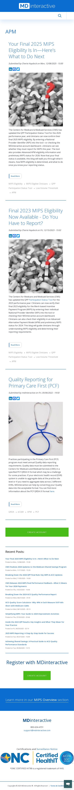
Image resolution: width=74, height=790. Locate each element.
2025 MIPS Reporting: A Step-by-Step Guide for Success (29, 633)
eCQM (21, 511)
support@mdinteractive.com (37, 730)
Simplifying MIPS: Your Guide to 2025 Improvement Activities (32, 614)
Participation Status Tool (41, 299)
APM (14, 192)
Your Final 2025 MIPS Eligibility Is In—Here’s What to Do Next (32, 559)
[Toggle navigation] (70, 16)
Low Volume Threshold (47, 188)
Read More (15, 176)
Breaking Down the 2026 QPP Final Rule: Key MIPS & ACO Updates (33, 575)
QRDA (11, 511)
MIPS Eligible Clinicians (37, 183)
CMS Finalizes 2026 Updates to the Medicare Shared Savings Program (36, 567)
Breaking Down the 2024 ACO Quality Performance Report (31, 594)
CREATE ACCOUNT (37, 532)
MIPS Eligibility (15, 183)
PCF (37, 511)
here (52, 491)
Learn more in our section (37, 699)
